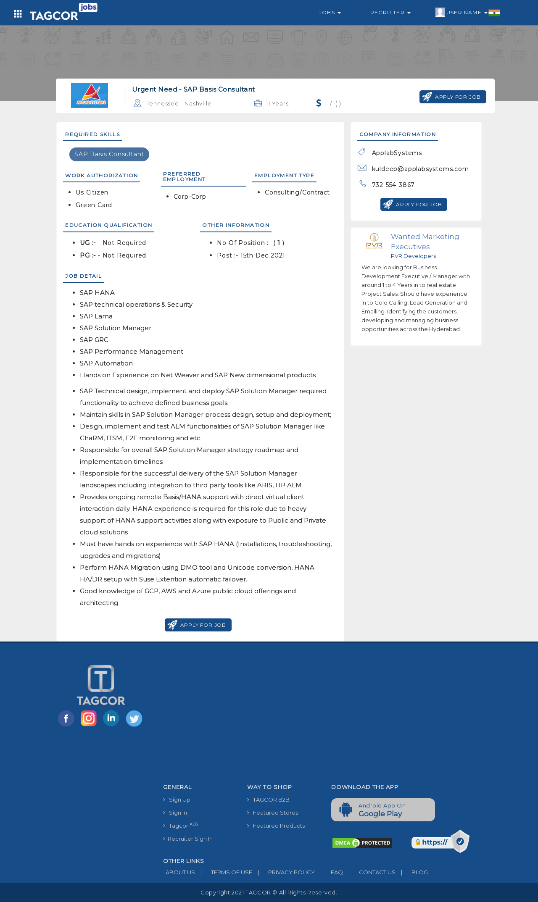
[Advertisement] (325, 717)
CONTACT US (369, 872)
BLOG (412, 872)
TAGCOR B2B (268, 799)
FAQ (329, 872)
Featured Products (276, 825)
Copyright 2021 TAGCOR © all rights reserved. (268, 892)
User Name (468, 12)
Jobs (330, 12)
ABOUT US (179, 872)
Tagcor (180, 825)
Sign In (175, 812)
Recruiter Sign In (188, 838)
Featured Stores (272, 812)
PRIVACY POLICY (283, 872)
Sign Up (176, 799)
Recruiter (390, 12)
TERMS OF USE (223, 872)
